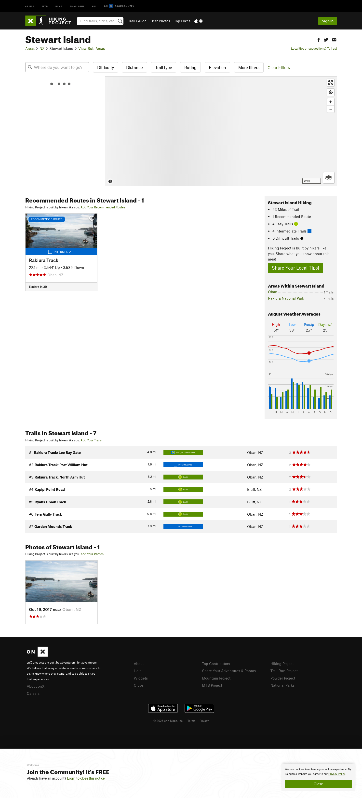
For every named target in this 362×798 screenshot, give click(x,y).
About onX (35, 686)
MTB (45, 6)
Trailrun (77, 6)
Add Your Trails (91, 440)
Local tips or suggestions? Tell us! (314, 48)
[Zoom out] (330, 109)
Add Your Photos (92, 554)
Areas (30, 48)
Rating (190, 67)
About (139, 663)
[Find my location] (330, 92)
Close (318, 784)
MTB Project (212, 685)
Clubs (139, 685)
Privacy (204, 720)
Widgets (141, 678)
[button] (318, 39)
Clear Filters (279, 67)
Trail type (163, 67)
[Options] (328, 177)
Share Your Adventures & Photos (229, 670)
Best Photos (160, 21)
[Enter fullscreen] (330, 82)
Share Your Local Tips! (295, 268)
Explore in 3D (38, 286)
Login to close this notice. (86, 778)
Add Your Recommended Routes (102, 207)
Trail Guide (137, 21)
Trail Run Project (284, 670)
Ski (94, 6)
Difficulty (105, 67)
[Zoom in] (330, 101)
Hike (58, 6)
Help (138, 670)
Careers (33, 693)
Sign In (328, 21)
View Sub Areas (91, 48)
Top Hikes (182, 21)
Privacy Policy (336, 774)
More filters (248, 67)
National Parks (282, 685)
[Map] (221, 131)
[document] (318, 777)
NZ (42, 48)
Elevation (217, 67)
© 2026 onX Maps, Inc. (168, 720)
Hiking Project (282, 663)
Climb (30, 6)
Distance (134, 67)
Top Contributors (216, 663)
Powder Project (282, 678)
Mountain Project (216, 678)
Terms (191, 720)
